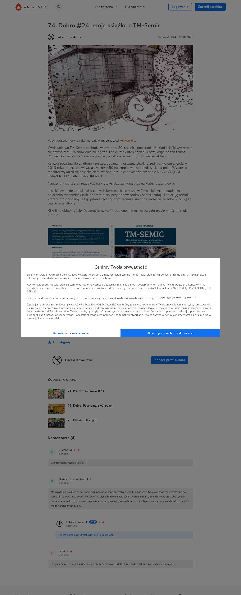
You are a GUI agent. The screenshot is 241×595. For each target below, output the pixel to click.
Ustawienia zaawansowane (71, 333)
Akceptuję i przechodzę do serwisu (170, 333)
